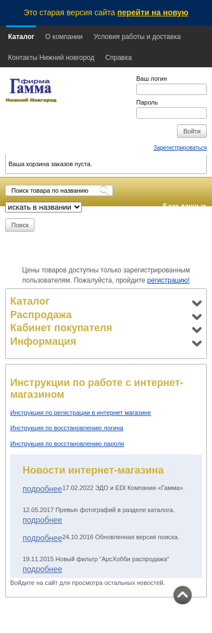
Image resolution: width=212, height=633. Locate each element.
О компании (64, 37)
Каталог (21, 37)
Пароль (147, 102)
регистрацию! (168, 280)
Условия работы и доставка (137, 37)
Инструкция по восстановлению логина (66, 427)
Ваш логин (151, 78)
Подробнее (42, 488)
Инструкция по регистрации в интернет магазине (80, 412)
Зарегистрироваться (180, 148)
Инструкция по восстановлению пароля (67, 443)
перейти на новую (153, 12)
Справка (118, 58)
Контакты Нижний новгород (51, 58)
